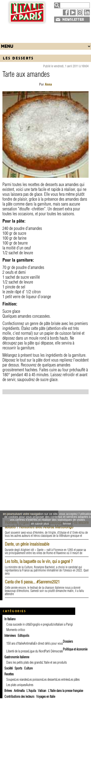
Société (8, 668)
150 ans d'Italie (15, 643)
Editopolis (23, 635)
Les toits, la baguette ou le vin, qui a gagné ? (39, 561)
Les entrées (63, 679)
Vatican (42, 690)
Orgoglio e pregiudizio (43, 624)
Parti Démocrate (54, 651)
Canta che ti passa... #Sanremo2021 (32, 582)
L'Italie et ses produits (54, 662)
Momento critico (15, 630)
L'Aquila (31, 690)
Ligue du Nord (36, 651)
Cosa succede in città (18, 624)
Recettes (9, 674)
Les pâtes (74, 679)
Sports (18, 668)
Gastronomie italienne (16, 657)
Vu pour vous (55, 643)
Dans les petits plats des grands (24, 662)
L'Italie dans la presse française (65, 690)
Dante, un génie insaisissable (27, 544)
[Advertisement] (45, 31)
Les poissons (35, 679)
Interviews (10, 635)
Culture (28, 668)
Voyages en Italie (45, 696)
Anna (48, 84)
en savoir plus (40, 523)
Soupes (10, 679)
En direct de (41, 643)
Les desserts (18, 58)
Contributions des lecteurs (19, 696)
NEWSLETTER (73, 19)
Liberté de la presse (17, 651)
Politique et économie (75, 649)
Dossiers (68, 641)
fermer (67, 523)
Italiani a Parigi (64, 624)
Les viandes (21, 679)
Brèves (8, 690)
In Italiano (10, 619)
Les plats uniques (16, 685)
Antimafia (29, 643)
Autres (29, 685)
